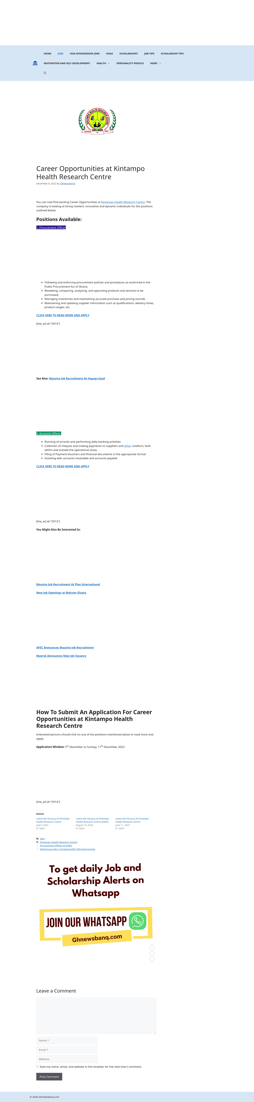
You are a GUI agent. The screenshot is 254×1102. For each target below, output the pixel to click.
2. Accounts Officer (48, 433)
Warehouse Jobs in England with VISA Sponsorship (67, 849)
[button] (44, 73)
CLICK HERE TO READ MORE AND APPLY (62, 315)
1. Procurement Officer (51, 227)
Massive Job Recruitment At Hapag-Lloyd (77, 378)
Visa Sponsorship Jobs (85, 53)
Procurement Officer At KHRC (56, 845)
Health (105, 63)
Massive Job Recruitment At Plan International (68, 584)
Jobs (60, 53)
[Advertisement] (127, 22)
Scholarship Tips (172, 53)
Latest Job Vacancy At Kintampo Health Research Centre (53, 820)
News (157, 63)
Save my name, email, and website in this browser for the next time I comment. (91, 1066)
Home (47, 53)
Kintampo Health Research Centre (123, 202)
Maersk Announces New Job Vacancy (61, 656)
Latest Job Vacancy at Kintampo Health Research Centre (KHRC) (92, 820)
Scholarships (128, 53)
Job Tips (149, 53)
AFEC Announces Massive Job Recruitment (65, 647)
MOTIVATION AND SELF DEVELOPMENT (67, 63)
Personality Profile (130, 63)
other (127, 446)
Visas (109, 53)
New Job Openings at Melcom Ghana (61, 593)
